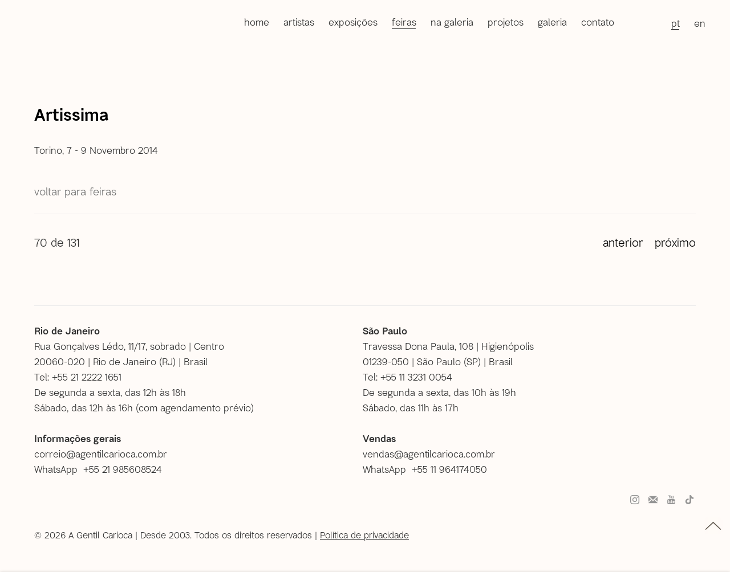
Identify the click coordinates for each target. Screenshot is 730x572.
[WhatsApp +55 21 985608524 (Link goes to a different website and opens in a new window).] (102, 469)
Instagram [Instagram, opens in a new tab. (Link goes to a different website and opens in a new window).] (635, 500)
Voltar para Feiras (75, 191)
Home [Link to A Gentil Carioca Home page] (256, 21)
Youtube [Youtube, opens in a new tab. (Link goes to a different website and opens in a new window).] (671, 500)
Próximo (675, 242)
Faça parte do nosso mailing (653, 500)
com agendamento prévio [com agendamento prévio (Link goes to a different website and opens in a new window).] (195, 407)
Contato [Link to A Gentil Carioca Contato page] (597, 21)
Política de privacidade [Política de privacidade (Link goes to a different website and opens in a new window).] (364, 534)
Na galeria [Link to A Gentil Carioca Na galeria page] (452, 21)
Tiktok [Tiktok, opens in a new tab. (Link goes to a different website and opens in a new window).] (689, 500)
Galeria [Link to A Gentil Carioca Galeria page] (552, 21)
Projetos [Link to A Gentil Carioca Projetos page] (506, 21)
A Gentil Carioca (44, 24)
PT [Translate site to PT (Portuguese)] (675, 22)
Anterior (623, 242)
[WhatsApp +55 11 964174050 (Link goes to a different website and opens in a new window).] (429, 469)
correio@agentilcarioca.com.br (100, 453)
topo (713, 526)
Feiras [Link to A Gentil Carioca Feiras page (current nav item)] (404, 21)
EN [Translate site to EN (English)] (699, 22)
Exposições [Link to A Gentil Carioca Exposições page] (353, 21)
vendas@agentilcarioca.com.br (429, 453)
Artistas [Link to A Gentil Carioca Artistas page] (298, 21)
